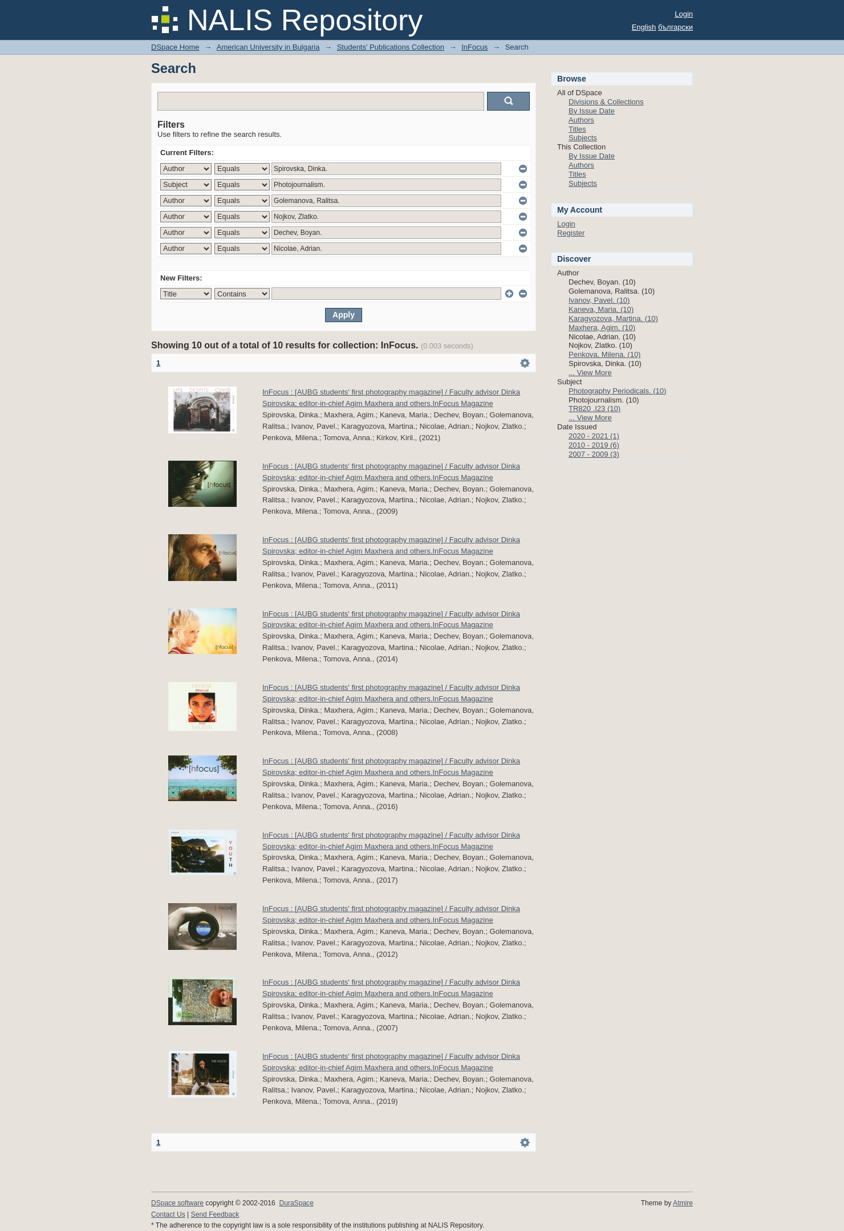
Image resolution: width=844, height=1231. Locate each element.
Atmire (683, 1203)
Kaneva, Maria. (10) (601, 309)
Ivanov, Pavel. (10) (599, 300)
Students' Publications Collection (390, 47)
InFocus (474, 47)
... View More (590, 372)
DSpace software (177, 1203)
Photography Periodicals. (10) (617, 391)
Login (684, 14)
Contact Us (168, 1214)
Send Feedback (215, 1214)
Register (571, 233)
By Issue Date (592, 111)
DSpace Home (175, 47)
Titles (577, 129)
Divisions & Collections (606, 101)
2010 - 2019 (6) (594, 445)
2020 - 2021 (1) (594, 436)
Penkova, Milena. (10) (604, 354)
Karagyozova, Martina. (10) (613, 318)
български (675, 27)
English (644, 27)
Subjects (583, 137)
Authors (581, 120)
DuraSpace (296, 1203)
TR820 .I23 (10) (594, 408)
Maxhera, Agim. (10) (602, 327)
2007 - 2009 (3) (594, 454)
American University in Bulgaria (268, 47)
